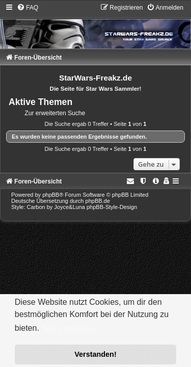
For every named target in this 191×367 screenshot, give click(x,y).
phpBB (50, 195)
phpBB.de (98, 201)
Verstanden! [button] (95, 354)
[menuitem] (27, 7)
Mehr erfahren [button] (68, 328)
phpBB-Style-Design (112, 207)
